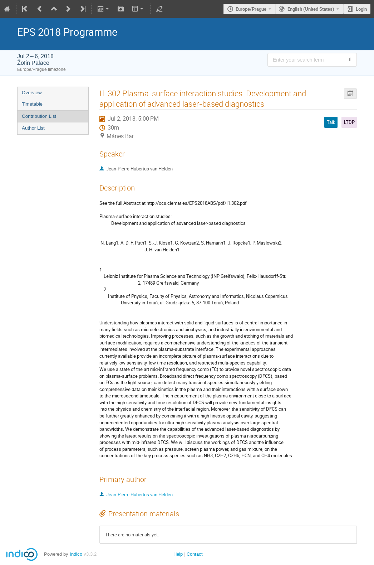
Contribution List (39, 116)
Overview (32, 92)
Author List (33, 128)
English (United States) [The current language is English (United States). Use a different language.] (310, 9)
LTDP (349, 122)
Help (178, 554)
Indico (76, 554)
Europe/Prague (251, 9)
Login (361, 9)
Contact (195, 554)
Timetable (32, 104)
